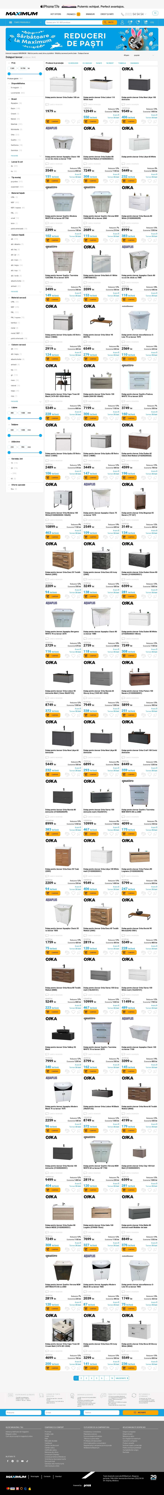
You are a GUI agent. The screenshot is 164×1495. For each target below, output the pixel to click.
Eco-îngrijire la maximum (132, 1439)
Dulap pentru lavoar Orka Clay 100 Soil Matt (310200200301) (138, 1167)
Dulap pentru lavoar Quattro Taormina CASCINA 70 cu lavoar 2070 (61, 276)
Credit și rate (49, 1434)
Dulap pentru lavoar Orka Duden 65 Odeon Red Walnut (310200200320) (137, 454)
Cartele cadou (50, 1448)
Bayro (15, 108)
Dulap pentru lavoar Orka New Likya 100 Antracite (139, 98)
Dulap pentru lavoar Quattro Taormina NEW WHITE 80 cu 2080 (138, 811)
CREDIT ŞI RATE (107, 14)
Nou (14, 489)
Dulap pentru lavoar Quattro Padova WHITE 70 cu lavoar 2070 (137, 395)
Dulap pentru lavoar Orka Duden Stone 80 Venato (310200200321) (139, 573)
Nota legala (35, 1476)
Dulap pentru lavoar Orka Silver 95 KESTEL (98, 336)
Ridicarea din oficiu (51, 1452)
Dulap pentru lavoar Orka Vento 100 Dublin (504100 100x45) (98, 395)
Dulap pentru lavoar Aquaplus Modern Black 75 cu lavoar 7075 (61, 1107)
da (14, 166)
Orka (15, 135)
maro (15, 380)
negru (15, 391)
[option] (82, 6)
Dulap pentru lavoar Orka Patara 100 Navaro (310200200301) (137, 692)
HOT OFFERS (55, 14)
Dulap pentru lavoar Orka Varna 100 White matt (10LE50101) (137, 989)
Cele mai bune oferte (52, 1466)
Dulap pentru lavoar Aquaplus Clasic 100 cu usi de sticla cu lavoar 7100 (62, 158)
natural (15, 385)
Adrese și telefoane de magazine (17, 1432)
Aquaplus (16, 103)
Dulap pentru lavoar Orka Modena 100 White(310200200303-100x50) (61, 514)
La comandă (18, 93)
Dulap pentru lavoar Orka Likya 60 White (139, 157)
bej (14, 370)
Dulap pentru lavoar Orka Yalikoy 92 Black (60, 1048)
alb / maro (16, 260)
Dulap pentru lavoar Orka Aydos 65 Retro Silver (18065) (63, 336)
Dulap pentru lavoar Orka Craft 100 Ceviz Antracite (139, 751)
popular (137, 55)
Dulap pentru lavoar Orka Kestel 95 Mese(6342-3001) (137, 929)
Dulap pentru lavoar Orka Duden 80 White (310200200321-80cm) (139, 633)
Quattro (15, 140)
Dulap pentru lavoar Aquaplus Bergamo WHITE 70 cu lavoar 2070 (62, 633)
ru (155, 13)
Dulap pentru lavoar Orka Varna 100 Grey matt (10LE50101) (101, 989)
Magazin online (11, 1434)
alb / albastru (17, 244)
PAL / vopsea (17, 317)
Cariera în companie (130, 1441)
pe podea (17, 181)
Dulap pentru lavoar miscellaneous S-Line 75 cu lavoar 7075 (138, 336)
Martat (15, 119)
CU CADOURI (87, 63)
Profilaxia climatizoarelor (93, 1441)
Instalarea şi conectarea (92, 1432)
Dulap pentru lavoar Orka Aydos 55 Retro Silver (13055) (63, 454)
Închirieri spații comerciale (132, 1445)
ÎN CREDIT (110, 63)
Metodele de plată (51, 1441)
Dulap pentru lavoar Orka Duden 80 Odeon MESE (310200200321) (60, 1226)
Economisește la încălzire (93, 1436)
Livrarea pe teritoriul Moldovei (55, 1457)
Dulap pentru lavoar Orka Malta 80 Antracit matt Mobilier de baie (136, 1226)
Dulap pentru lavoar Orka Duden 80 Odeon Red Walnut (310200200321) (98, 158)
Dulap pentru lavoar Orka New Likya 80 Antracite (100, 751)
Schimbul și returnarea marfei (55, 1459)
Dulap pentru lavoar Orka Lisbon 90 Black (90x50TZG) (101, 1107)
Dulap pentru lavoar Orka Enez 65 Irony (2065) (100, 573)
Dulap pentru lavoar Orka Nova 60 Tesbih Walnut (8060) (139, 1107)
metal (14, 328)
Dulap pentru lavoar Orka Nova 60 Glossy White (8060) (139, 1345)
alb (14, 239)
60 (13, 479)
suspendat (17, 187)
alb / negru (17, 265)
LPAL (14, 197)
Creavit (15, 114)
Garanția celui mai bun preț (54, 1464)
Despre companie (129, 1432)
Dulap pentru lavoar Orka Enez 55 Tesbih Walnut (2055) (62, 573)
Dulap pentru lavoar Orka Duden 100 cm (62, 97)
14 (112, 1378)
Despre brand (127, 1434)
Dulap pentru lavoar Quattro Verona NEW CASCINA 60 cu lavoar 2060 (101, 217)
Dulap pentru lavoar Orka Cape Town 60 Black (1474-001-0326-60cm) (62, 395)
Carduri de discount (52, 1445)
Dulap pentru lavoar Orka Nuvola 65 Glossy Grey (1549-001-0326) (98, 692)
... (106, 1378)
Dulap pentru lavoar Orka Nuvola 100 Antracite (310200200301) (61, 1167)
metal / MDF (17, 333)
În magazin (16, 87)
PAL (14, 213)
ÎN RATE (99, 63)
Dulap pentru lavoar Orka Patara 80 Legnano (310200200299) (137, 870)
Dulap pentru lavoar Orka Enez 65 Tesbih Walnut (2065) (100, 929)
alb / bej (15, 249)
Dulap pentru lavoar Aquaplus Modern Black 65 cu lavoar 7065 (99, 1286)
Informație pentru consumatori (95, 1443)
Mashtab (16, 124)
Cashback (48, 1443)
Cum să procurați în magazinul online (19, 1436)
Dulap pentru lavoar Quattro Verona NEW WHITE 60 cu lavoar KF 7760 (101, 1167)
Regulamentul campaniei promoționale (98, 1445)
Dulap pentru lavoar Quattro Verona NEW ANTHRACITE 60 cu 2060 (62, 1286)
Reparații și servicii (90, 1434)
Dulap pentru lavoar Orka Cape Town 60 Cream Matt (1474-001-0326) (62, 1345)
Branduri (58, 1476)
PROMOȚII (71, 14)
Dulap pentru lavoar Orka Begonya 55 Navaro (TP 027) (138, 514)
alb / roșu (16, 270)
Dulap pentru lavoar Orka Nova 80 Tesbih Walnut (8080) (63, 989)
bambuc (15, 323)
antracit (15, 286)
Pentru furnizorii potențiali (132, 1448)
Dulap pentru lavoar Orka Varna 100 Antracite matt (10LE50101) (98, 811)
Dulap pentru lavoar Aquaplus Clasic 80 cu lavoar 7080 (100, 633)
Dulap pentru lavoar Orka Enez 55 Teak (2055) (62, 870)
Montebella (16, 129)
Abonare (142, 1412)
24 (14, 468)
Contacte (47, 1476)
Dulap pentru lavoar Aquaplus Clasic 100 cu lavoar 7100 (139, 1048)
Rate (46, 1439)
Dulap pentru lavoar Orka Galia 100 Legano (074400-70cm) (98, 1226)
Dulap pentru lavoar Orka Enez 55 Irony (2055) (100, 1345)
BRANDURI (90, 14)
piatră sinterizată (19, 229)
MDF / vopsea (18, 208)
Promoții (48, 1432)
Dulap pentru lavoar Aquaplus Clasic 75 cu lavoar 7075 (100, 514)
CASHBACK (134, 63)
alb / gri (15, 255)
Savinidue (16, 150)
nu (14, 171)
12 (14, 463)
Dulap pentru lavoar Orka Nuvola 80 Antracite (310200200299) (60, 811)
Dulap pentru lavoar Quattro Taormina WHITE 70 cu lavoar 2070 (99, 1048)
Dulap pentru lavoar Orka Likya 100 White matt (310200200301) (101, 870)
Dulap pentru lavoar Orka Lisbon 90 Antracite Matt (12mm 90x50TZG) (60, 692)
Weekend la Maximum (91, 1448)
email (15, 218)
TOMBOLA (122, 63)
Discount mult (50, 1461)
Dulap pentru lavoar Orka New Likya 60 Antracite (61, 751)
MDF (15, 202)
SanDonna (16, 145)
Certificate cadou (51, 1450)
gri (14, 375)
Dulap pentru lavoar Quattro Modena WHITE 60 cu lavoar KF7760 (61, 217)
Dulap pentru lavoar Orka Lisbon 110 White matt (99, 98)
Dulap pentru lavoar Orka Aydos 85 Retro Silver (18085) (101, 454)
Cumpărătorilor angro (130, 1450)
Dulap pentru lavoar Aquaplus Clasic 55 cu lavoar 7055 (62, 929)
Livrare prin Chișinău (52, 1454)
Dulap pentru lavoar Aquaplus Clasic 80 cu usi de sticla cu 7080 (138, 276)
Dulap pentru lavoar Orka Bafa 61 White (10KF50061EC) (100, 276)
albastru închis (17, 281)
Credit (47, 1436)
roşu (14, 396)
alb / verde (16, 276)
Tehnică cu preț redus (91, 1439)
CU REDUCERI (73, 63)
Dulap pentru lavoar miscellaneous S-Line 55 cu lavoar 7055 (138, 1286)
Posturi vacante (128, 1443)
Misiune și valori (128, 1436)
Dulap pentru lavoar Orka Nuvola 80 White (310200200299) (137, 217)
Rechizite (126, 1452)
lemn (14, 223)
